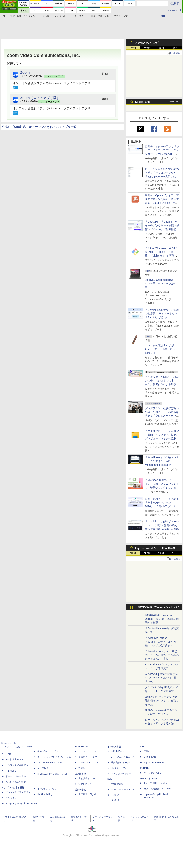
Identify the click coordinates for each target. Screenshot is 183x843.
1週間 (161, 47)
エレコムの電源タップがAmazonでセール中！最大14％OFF (160, 349)
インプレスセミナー (47, 768)
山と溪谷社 (80, 773)
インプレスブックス (47, 788)
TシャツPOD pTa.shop (156, 783)
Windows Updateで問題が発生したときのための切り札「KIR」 (161, 678)
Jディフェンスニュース (123, 757)
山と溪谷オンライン (88, 778)
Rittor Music (81, 746)
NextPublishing (44, 794)
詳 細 (105, 73)
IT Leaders (11, 770)
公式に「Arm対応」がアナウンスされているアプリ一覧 (39, 127)
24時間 (146, 47)
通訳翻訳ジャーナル (121, 762)
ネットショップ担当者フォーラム (54, 757)
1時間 (133, 47)
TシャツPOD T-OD (88, 762)
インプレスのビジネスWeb (18, 746)
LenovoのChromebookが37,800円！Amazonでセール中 (161, 283)
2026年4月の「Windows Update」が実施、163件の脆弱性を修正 (162, 619)
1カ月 (175, 47)
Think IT (11, 754)
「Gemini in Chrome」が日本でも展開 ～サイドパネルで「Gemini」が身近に (162, 313)
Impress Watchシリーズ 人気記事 (155, 548)
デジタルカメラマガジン (18, 792)
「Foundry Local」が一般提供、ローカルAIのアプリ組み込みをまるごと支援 (162, 655)
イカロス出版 (114, 746)
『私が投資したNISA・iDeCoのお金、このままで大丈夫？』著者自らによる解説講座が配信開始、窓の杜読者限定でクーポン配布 (162, 384)
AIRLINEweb (117, 751)
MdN (109, 779)
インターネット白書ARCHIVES (21, 803)
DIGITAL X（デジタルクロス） (52, 773)
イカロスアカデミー (121, 773)
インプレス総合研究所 (17, 765)
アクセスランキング (147, 42)
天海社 (147, 751)
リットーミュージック (89, 751)
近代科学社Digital (87, 794)
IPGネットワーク (148, 778)
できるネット (12, 798)
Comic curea (150, 757)
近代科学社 (80, 789)
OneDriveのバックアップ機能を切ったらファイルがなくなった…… (162, 700)
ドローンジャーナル (16, 776)
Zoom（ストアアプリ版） (40, 98)
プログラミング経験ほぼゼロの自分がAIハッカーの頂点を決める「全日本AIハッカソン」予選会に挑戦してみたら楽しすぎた (162, 416)
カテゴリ (163, 21)
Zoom (25, 72)
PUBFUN (144, 768)
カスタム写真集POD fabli (157, 788)
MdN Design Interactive (122, 789)
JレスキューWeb (119, 768)
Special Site (142, 101)
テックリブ (113, 795)
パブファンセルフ (153, 773)
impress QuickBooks (154, 762)
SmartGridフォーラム (48, 751)
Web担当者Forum (14, 759)
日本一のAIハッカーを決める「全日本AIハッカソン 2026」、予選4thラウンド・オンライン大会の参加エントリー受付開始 (162, 506)
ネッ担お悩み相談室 (16, 782)
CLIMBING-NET (86, 784)
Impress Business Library (50, 762)
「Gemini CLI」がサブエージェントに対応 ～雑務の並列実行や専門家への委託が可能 (162, 525)
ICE (142, 746)
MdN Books (117, 784)
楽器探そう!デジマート (89, 757)
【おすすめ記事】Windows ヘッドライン (157, 607)
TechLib (115, 800)
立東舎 (81, 768)
